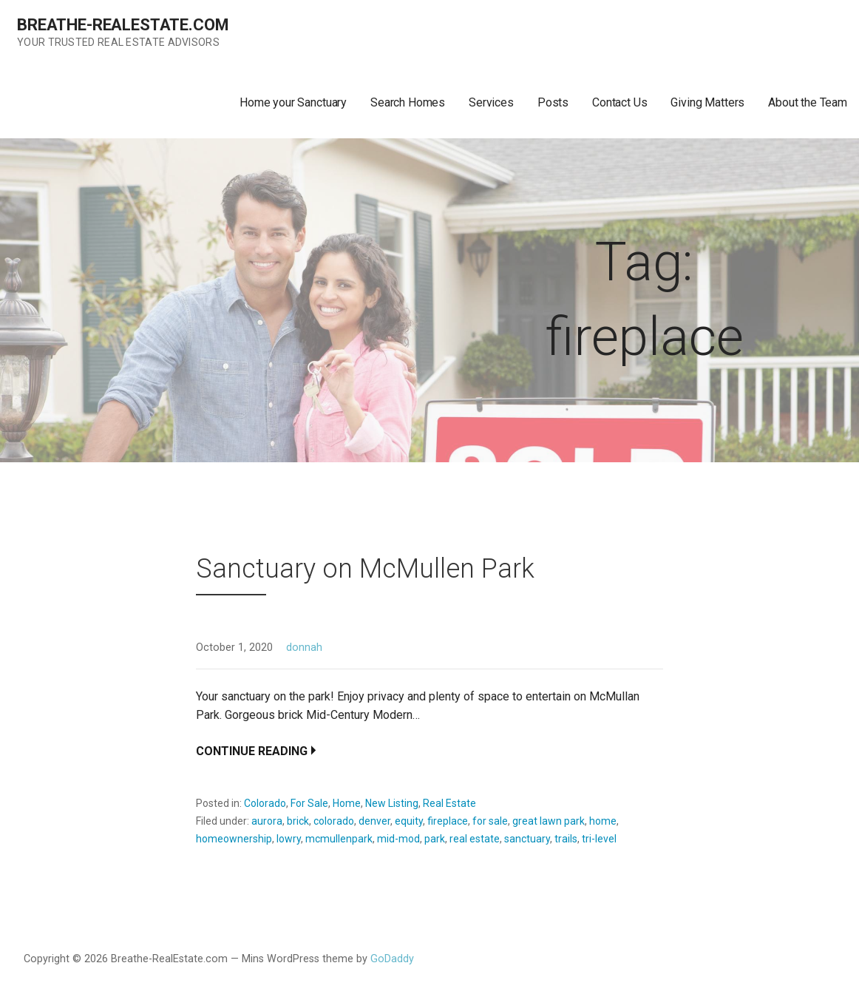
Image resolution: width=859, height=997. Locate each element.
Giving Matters (707, 102)
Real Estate (449, 803)
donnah (304, 647)
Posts (552, 102)
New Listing (391, 803)
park (434, 839)
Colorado (265, 803)
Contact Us (619, 102)
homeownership (234, 839)
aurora (266, 821)
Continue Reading (252, 751)
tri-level (599, 839)
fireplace (447, 821)
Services (491, 102)
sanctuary (527, 839)
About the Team (807, 102)
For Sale (309, 803)
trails (565, 839)
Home (347, 803)
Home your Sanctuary (293, 102)
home (603, 821)
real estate (474, 839)
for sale (490, 821)
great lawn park (548, 821)
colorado (333, 821)
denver (374, 821)
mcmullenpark (339, 839)
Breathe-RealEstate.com (122, 25)
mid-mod (398, 839)
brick (298, 821)
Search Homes (407, 102)
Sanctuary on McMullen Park (365, 568)
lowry (288, 839)
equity (409, 821)
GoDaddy (392, 959)
